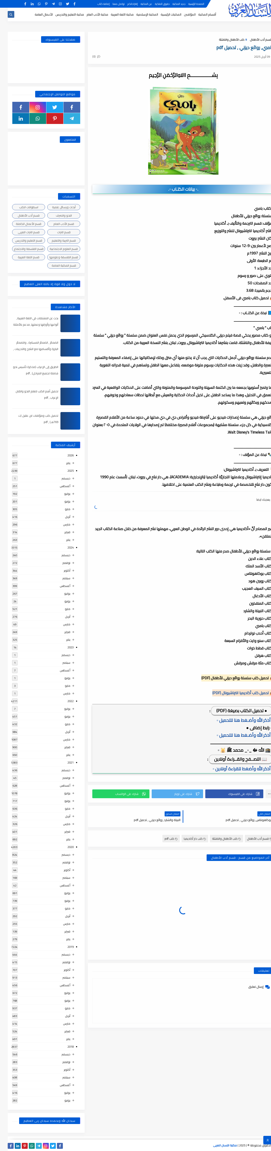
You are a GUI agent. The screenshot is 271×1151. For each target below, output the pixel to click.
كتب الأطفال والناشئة (224, 39)
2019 (63, 946)
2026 (63, 455)
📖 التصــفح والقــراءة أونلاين (232, 759)
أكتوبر (59, 570)
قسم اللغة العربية (21, 257)
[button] (227, 793)
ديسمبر (58, 478)
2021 (63, 762)
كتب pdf (163, 838)
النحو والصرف (56, 215)
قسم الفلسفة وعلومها (56, 257)
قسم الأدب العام (56, 223)
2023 (63, 647)
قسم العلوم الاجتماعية (56, 248)
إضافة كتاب (96, 3)
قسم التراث (56, 232)
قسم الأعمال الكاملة (21, 223)
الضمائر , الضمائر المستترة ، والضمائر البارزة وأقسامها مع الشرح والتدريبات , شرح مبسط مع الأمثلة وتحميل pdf (28, 349)
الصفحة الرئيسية (188, 3)
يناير (60, 463)
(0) (89, 56)
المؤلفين (182, 14)
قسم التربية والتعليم (56, 240)
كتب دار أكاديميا (187, 838)
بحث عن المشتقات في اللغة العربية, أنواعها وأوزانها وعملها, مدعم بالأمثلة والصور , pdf (28, 324)
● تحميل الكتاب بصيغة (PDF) (234, 710)
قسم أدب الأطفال (253, 39)
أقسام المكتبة (199, 14)
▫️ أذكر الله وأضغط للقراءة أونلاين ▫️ (235, 769)
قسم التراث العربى (21, 232)
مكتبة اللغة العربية (114, 14)
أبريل (60, 516)
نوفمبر (59, 562)
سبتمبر (59, 578)
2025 (63, 470)
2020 (63, 847)
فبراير (60, 532)
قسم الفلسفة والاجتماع (21, 248)
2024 (63, 547)
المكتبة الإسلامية (139, 14)
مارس (59, 524)
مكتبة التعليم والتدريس (62, 14)
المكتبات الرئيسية (163, 14)
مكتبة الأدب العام (89, 14)
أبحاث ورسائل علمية (56, 207)
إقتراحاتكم (125, 3)
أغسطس (57, 486)
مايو (60, 509)
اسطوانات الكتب (21, 207)
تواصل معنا (111, 3)
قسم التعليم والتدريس (21, 240)
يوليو (59, 493)
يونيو (60, 501)
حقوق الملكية (154, 3)
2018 (63, 1046)
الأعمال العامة (36, 14)
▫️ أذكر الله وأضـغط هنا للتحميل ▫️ (237, 720)
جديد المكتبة (171, 3)
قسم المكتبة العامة (56, 265)
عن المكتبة (138, 3)
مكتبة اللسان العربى (217, 1145)
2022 (63, 701)
